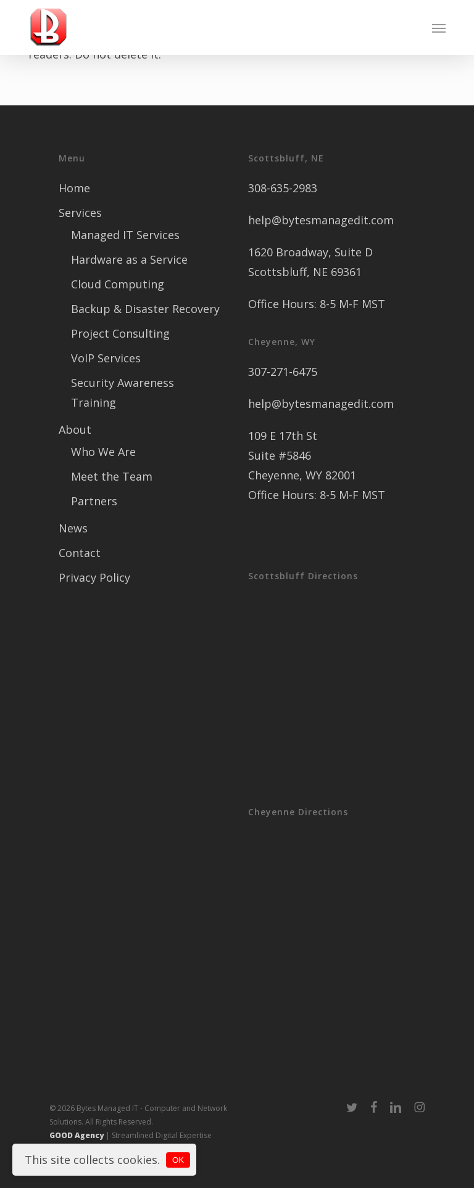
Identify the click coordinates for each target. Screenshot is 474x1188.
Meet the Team (111, 476)
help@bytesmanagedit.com (321, 220)
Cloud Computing (117, 284)
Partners (94, 501)
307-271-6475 (282, 371)
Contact (80, 552)
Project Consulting (120, 333)
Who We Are (103, 451)
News (73, 528)
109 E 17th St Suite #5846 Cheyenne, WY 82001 (302, 455)
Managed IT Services (125, 234)
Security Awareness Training (122, 392)
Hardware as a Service (129, 259)
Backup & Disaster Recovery (145, 308)
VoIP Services (106, 358)
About (75, 429)
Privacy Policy (94, 577)
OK (178, 1160)
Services (80, 212)
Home (74, 188)
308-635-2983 (282, 188)
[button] (439, 28)
